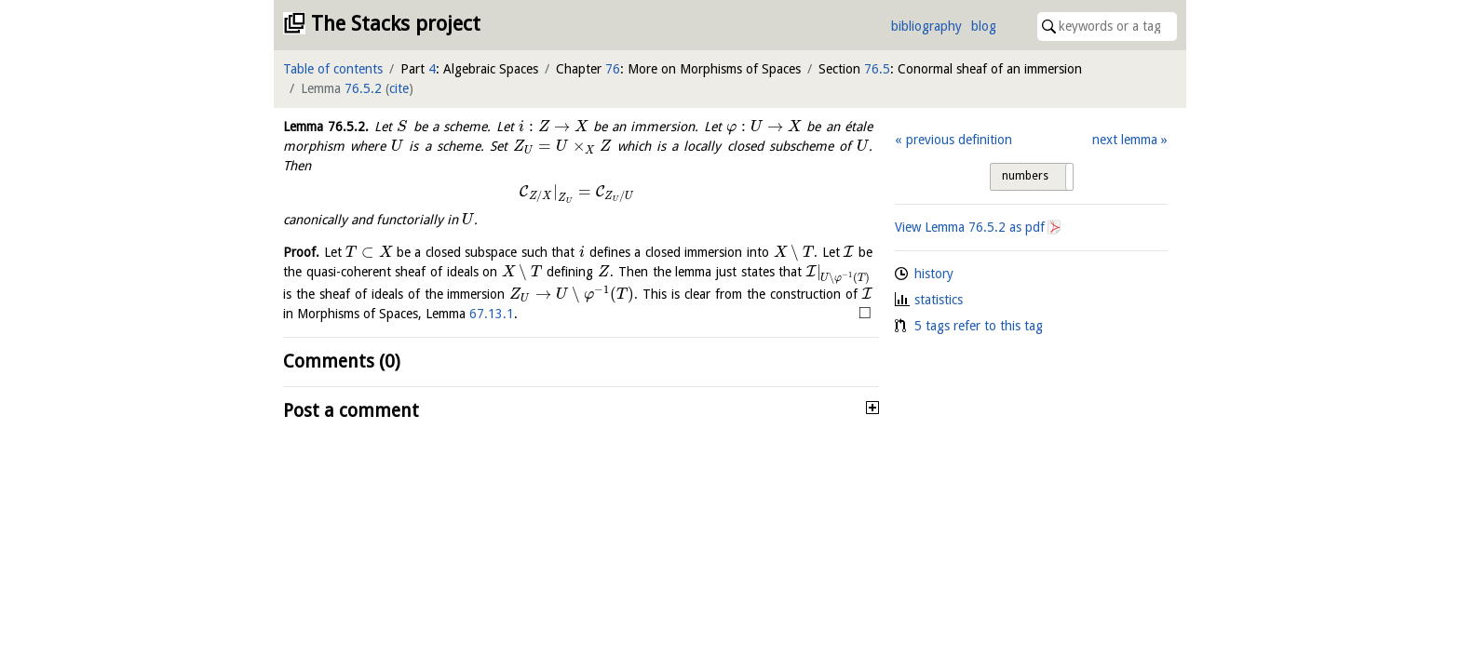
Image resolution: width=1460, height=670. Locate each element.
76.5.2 (363, 88)
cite (399, 88)
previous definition (959, 139)
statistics (938, 299)
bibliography (926, 26)
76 (612, 68)
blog (983, 26)
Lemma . (326, 126)
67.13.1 (491, 313)
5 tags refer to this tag (978, 325)
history (933, 273)
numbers (1025, 175)
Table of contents (333, 68)
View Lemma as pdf (970, 227)
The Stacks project (395, 23)
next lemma (1124, 139)
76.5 (877, 68)
